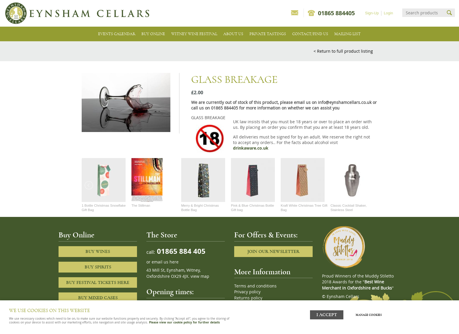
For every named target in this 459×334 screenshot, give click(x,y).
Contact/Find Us (310, 34)
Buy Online (153, 34)
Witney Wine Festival (194, 34)
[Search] (423, 12)
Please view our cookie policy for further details (184, 322)
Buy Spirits (98, 267)
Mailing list (347, 34)
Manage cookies (370, 314)
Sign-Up (372, 13)
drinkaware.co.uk (250, 148)
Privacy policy (247, 291)
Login (388, 13)
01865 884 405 (180, 251)
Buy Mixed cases (98, 297)
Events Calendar (116, 34)
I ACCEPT (326, 314)
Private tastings (267, 34)
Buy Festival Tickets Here (97, 282)
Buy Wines (97, 251)
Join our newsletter (273, 251)
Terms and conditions (255, 286)
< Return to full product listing (343, 51)
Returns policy (248, 298)
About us (233, 34)
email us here (165, 262)
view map (200, 276)
